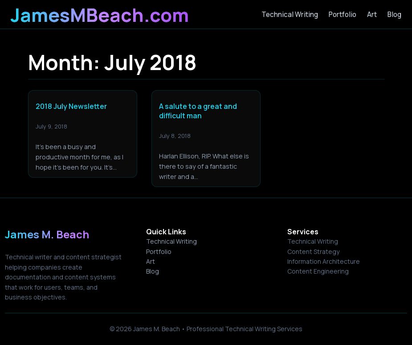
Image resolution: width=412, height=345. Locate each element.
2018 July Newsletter (71, 106)
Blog (152, 271)
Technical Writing (171, 241)
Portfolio (158, 251)
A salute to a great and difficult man (198, 111)
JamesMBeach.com (100, 15)
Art (150, 261)
